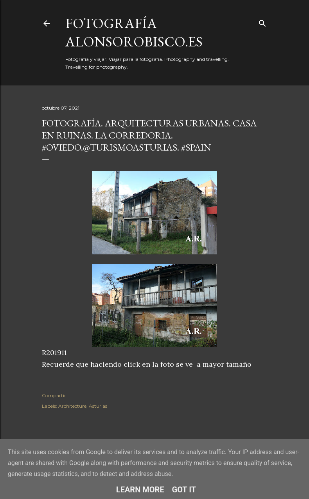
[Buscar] (262, 21)
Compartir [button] (54, 395)
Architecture (72, 406)
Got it (184, 489)
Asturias (98, 406)
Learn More (140, 489)
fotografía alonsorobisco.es (134, 32)
